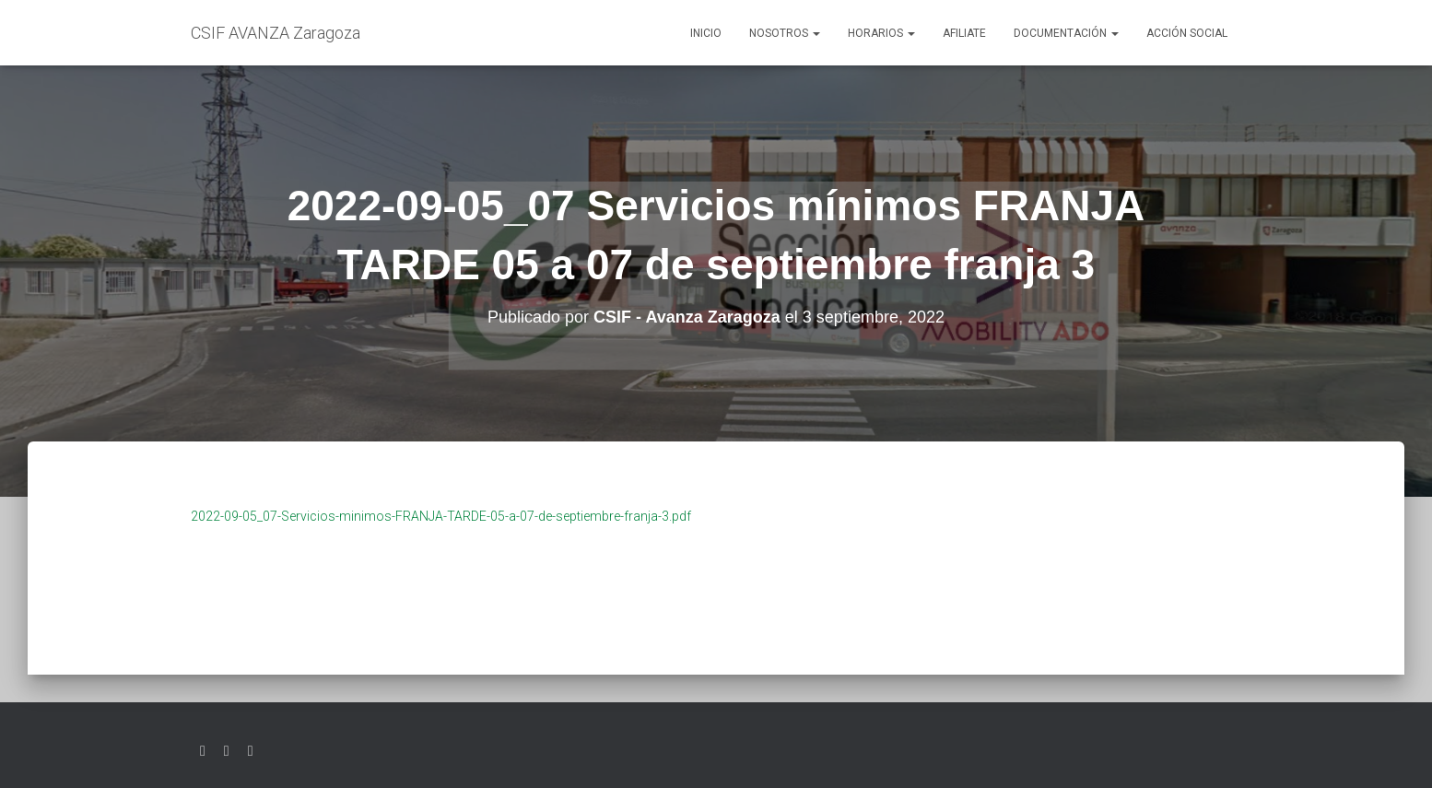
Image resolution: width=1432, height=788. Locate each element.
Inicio (706, 33)
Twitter (203, 751)
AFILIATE (964, 33)
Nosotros (784, 33)
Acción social (1186, 33)
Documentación (1066, 33)
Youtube (251, 751)
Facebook (227, 751)
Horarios (881, 33)
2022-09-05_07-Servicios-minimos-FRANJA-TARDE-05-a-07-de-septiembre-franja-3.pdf (441, 516)
